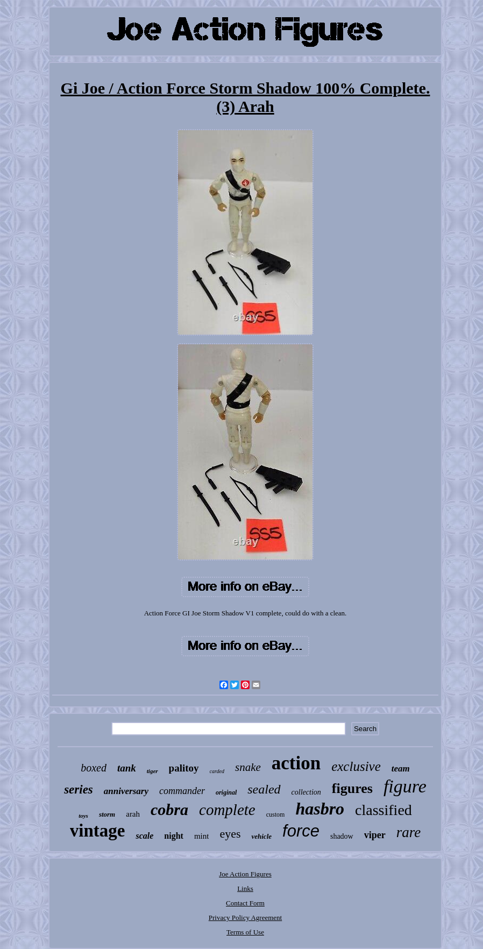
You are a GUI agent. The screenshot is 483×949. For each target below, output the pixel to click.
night (173, 835)
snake (248, 767)
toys (83, 815)
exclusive (356, 766)
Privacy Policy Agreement (245, 917)
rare (408, 832)
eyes (229, 833)
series (78, 789)
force (300, 830)
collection (306, 792)
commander (182, 790)
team (401, 768)
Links (245, 888)
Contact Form (245, 903)
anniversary (126, 791)
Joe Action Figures (245, 874)
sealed (263, 789)
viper (375, 835)
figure (405, 786)
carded (217, 771)
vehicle (261, 836)
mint (201, 836)
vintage (97, 830)
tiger (152, 771)
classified (383, 810)
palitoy (184, 768)
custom (275, 814)
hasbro (319, 808)
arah (133, 814)
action (296, 763)
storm (107, 814)
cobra (169, 809)
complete (227, 809)
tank (126, 768)
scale (144, 835)
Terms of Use (245, 932)
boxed (93, 768)
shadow (341, 836)
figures (352, 788)
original (226, 792)
